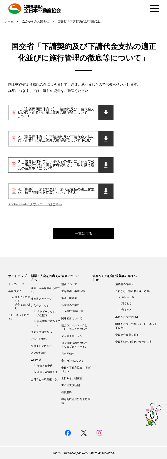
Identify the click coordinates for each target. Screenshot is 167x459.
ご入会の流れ (39, 338)
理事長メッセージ (41, 298)
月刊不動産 (67, 353)
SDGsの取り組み (71, 385)
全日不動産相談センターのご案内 (134, 341)
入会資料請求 (39, 352)
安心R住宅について (72, 360)
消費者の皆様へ (126, 276)
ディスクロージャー (73, 336)
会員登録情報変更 (47, 372)
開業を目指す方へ (41, 331)
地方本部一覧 (75, 311)
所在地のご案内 (70, 305)
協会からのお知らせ (35, 21)
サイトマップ (17, 276)
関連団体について (71, 318)
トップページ (16, 284)
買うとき (126, 303)
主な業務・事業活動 (73, 291)
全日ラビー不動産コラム (45, 379)
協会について (70, 276)
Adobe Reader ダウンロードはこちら (35, 204)
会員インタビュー (41, 345)
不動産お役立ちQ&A (127, 317)
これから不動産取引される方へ (133, 291)
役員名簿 (66, 392)
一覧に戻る (83, 233)
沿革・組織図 (69, 298)
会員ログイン (16, 291)
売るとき (126, 309)
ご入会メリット (40, 305)
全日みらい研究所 (71, 378)
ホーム (8, 21)
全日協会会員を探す (127, 334)
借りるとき (127, 297)
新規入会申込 (45, 365)
